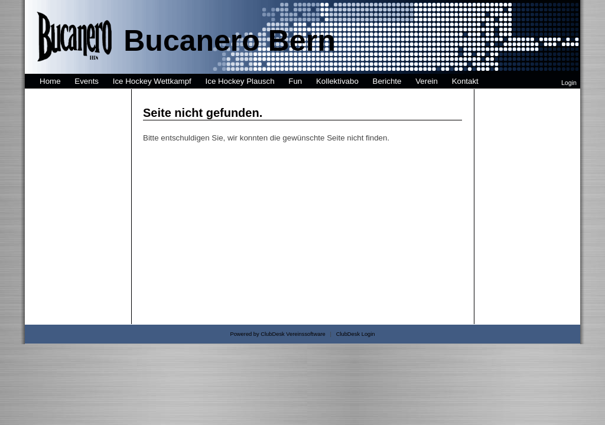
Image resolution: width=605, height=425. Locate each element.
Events (86, 81)
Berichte (387, 81)
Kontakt (465, 81)
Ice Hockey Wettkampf (152, 81)
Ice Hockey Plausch (240, 81)
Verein (426, 81)
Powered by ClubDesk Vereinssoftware (277, 334)
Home (50, 81)
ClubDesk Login (355, 334)
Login (569, 82)
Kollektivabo (337, 81)
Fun (295, 81)
